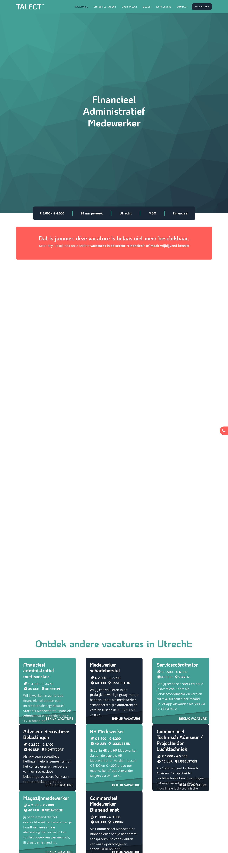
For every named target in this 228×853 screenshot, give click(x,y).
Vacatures (81, 6)
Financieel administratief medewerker (38, 670)
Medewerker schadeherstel (105, 667)
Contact (182, 6)
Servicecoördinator (177, 664)
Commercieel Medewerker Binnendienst (104, 804)
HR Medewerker (107, 731)
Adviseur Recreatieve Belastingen (46, 734)
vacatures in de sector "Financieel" (117, 246)
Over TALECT (129, 6)
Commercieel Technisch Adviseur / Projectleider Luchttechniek (180, 740)
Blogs (146, 6)
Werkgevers (163, 6)
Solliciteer (202, 6)
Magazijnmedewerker (46, 798)
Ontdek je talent (105, 6)
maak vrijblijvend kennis (169, 246)
